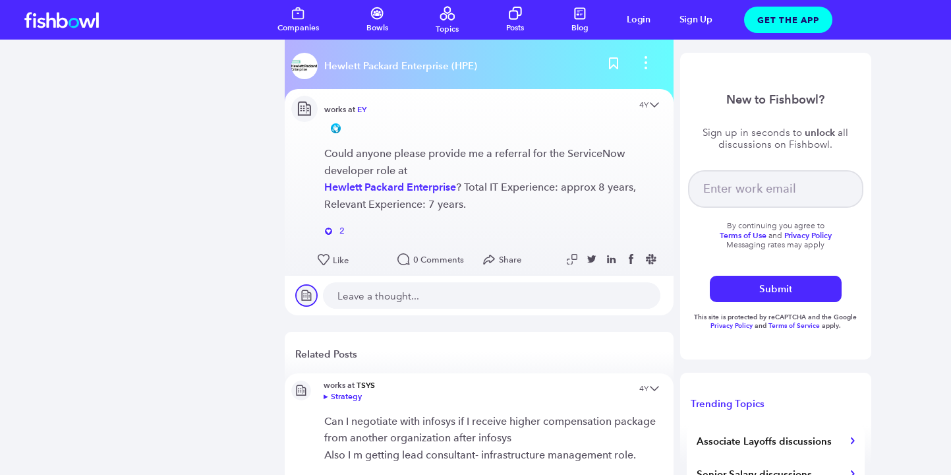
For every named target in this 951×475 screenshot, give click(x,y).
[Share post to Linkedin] (613, 259)
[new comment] (491, 295)
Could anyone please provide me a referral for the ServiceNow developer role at (474, 162)
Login (638, 19)
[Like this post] (351, 261)
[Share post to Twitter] (593, 259)
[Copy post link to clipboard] (573, 259)
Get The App (788, 20)
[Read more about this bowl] (387, 66)
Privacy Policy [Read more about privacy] (808, 235)
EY (361, 109)
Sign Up (695, 19)
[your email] (775, 189)
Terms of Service (794, 325)
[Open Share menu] (505, 260)
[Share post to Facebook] (633, 259)
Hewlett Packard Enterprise (390, 187)
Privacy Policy (732, 325)
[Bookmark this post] (613, 66)
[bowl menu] (645, 66)
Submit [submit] (775, 288)
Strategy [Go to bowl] (346, 396)
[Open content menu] (654, 106)
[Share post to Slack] (652, 259)
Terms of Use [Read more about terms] (743, 235)
